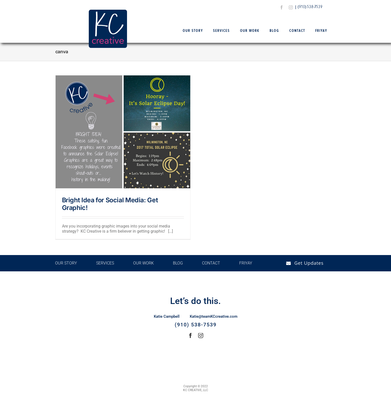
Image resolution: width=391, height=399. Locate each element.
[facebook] (282, 7)
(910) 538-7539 (310, 7)
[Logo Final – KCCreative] (108, 11)
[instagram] (291, 7)
